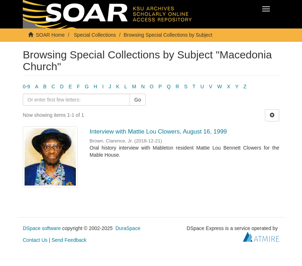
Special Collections (95, 35)
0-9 (26, 86)
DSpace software (42, 228)
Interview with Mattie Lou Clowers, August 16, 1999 (158, 131)
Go (137, 100)
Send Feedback (69, 240)
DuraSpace (127, 228)
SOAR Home (50, 35)
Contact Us (35, 240)
